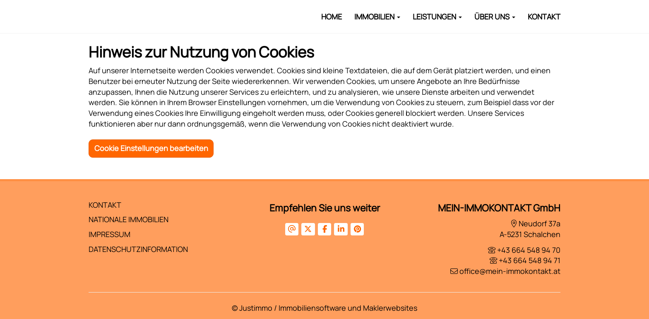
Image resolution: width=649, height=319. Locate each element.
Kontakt (544, 17)
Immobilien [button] (377, 17)
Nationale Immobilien (128, 219)
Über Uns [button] (494, 17)
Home (331, 17)
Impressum (109, 234)
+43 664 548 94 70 (528, 250)
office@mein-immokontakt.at (509, 271)
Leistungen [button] (437, 17)
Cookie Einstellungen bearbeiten (151, 148)
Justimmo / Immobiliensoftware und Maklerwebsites (328, 308)
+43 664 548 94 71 (529, 260)
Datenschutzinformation (138, 249)
